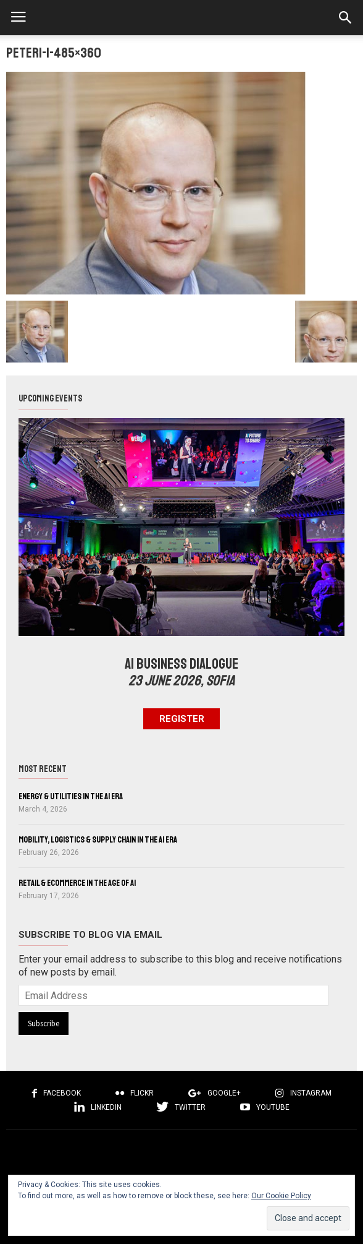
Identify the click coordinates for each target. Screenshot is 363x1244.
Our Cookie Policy (281, 1195)
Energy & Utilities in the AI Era (71, 796)
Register (181, 718)
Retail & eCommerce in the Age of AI (77, 882)
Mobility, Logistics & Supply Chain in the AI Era (98, 839)
